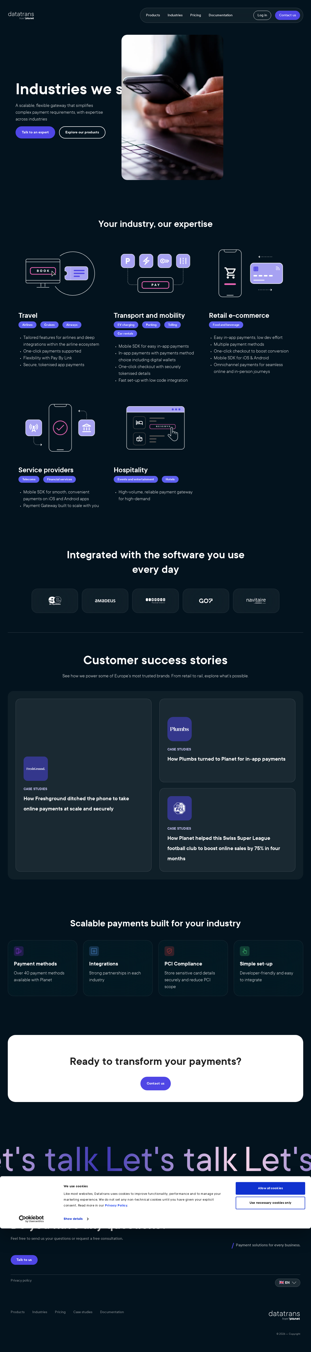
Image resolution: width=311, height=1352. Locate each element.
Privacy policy (21, 1276)
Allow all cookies (270, 1312)
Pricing (195, 15)
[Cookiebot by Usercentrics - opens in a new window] (31, 1342)
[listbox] (287, 1279)
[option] (287, 1279)
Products (153, 15)
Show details (73, 1342)
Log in (262, 15)
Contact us (287, 15)
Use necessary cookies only (270, 1326)
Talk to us (24, 1256)
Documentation (221, 15)
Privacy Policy (116, 1329)
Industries (175, 15)
